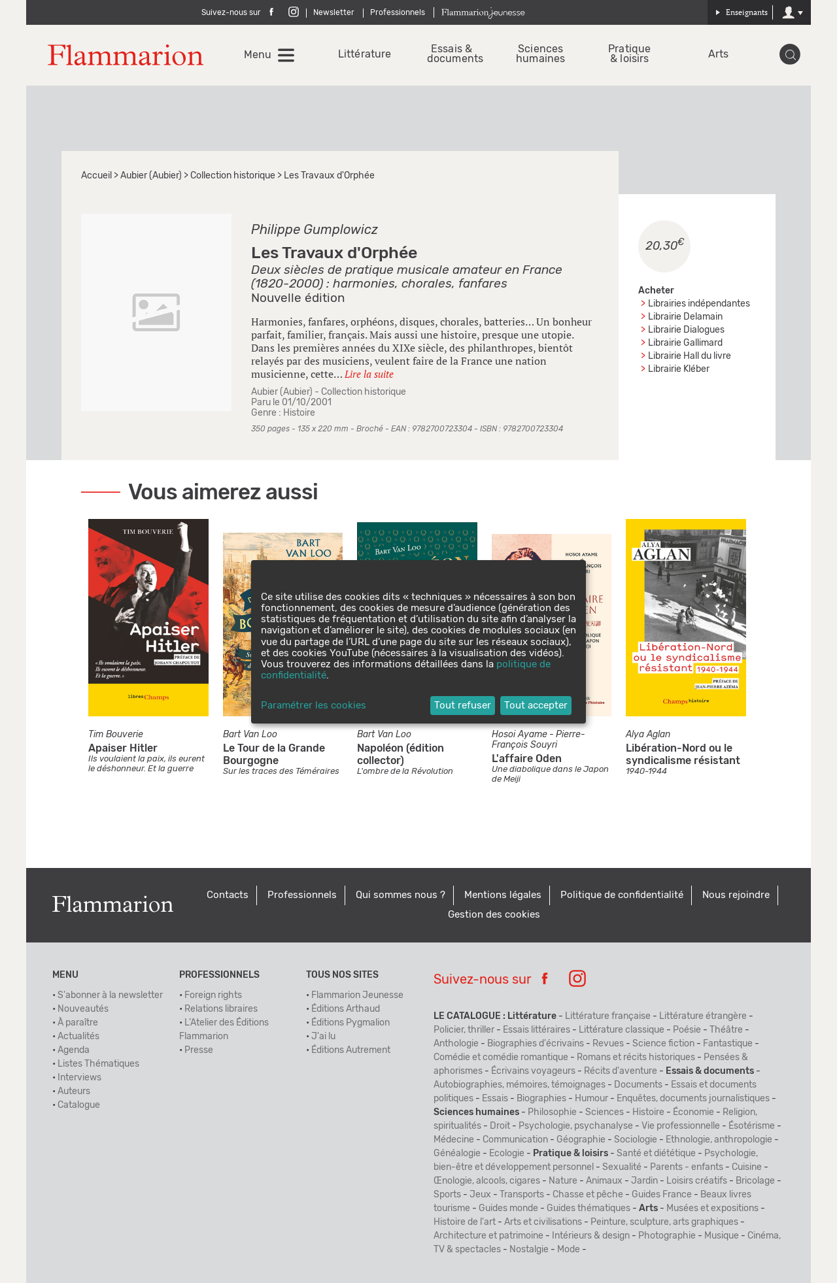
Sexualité (621, 1167)
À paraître (78, 1022)
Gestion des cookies (494, 915)
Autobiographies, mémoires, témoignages (520, 1085)
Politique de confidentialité (621, 895)
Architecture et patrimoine (488, 1236)
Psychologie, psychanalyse (576, 1126)
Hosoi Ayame (519, 734)
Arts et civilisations (543, 1222)
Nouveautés (83, 1009)
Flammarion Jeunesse (357, 995)
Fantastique (728, 1043)
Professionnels (397, 12)
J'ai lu (323, 1036)
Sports (447, 1194)
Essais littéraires (536, 1030)
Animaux (604, 1181)
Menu (257, 55)
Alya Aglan (648, 734)
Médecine (454, 1139)
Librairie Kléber (678, 369)
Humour (591, 1098)
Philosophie (552, 1112)
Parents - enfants (686, 1167)
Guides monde (508, 1208)
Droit (500, 1126)
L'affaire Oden (527, 759)
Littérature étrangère (703, 1016)
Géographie (581, 1139)
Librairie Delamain (685, 317)
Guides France (662, 1194)
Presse (198, 1050)
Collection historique (232, 175)
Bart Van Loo (250, 734)
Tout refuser (462, 705)
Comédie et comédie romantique (501, 1057)
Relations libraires (221, 1009)
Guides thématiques (588, 1208)
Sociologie (635, 1139)
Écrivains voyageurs (533, 1071)
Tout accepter (536, 705)
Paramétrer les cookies (313, 705)
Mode (568, 1249)
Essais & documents (451, 54)
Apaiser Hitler (123, 748)
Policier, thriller (464, 1030)
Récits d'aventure (620, 1071)
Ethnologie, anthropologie (719, 1139)
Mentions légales (502, 895)
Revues (608, 1043)
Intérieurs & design (591, 1236)
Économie (693, 1112)
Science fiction (663, 1043)
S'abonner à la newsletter (110, 995)
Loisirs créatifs (696, 1181)
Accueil (96, 175)
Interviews (79, 1077)
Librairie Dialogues (686, 330)
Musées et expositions (712, 1208)
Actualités (78, 1036)
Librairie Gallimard (685, 343)
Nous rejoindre (736, 895)
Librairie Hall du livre (689, 356)
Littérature (362, 54)
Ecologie (506, 1153)
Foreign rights (213, 995)
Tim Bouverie (115, 734)
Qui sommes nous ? (400, 895)
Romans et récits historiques (636, 1057)
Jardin (644, 1181)
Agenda (74, 1050)
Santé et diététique (656, 1153)
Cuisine (747, 1167)
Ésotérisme (751, 1126)
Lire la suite (369, 373)
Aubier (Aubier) (151, 175)
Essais (495, 1098)
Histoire (299, 413)
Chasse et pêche (588, 1194)
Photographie (667, 1236)
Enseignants (741, 12)
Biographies (541, 1098)
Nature (563, 1181)
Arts (718, 54)
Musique (721, 1236)
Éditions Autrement (350, 1050)
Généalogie (457, 1153)
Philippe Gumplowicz (314, 230)
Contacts (227, 895)
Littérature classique (621, 1030)
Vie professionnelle (680, 1126)
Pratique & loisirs (629, 54)
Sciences (604, 1112)
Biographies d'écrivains (535, 1043)
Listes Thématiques (98, 1064)
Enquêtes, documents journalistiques (693, 1098)
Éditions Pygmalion (350, 1022)
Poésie (687, 1030)
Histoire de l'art (465, 1222)
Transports (522, 1194)
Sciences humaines (540, 54)
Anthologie (456, 1043)
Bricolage (755, 1181)
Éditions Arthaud (345, 1009)
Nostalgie (529, 1249)
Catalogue (79, 1105)
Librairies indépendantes (699, 303)
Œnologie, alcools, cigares (487, 1181)
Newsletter (333, 12)
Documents (638, 1085)
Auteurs (74, 1091)
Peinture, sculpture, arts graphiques (664, 1222)
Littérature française (608, 1016)
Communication (515, 1139)
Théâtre (726, 1030)
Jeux (480, 1194)
